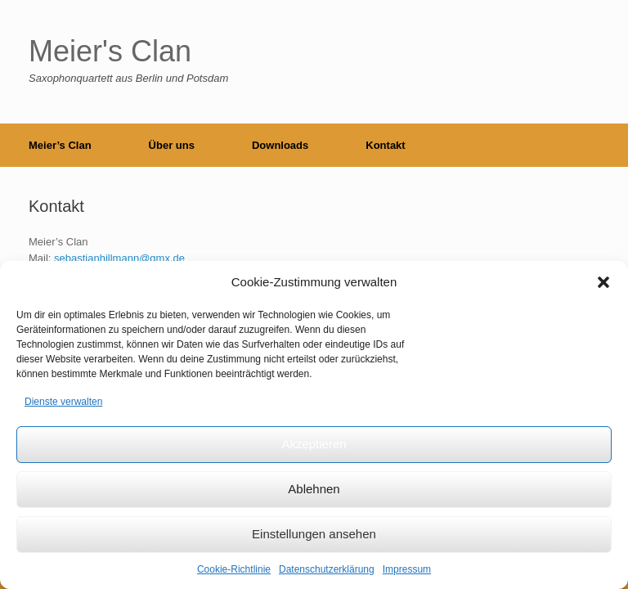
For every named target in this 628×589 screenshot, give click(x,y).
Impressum (407, 569)
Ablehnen (313, 489)
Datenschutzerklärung (327, 569)
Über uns (172, 145)
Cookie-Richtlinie (234, 569)
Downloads (280, 145)
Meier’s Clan (60, 145)
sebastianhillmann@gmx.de (119, 258)
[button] (603, 282)
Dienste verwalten (63, 401)
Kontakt (385, 145)
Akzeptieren (313, 444)
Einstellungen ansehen (314, 534)
